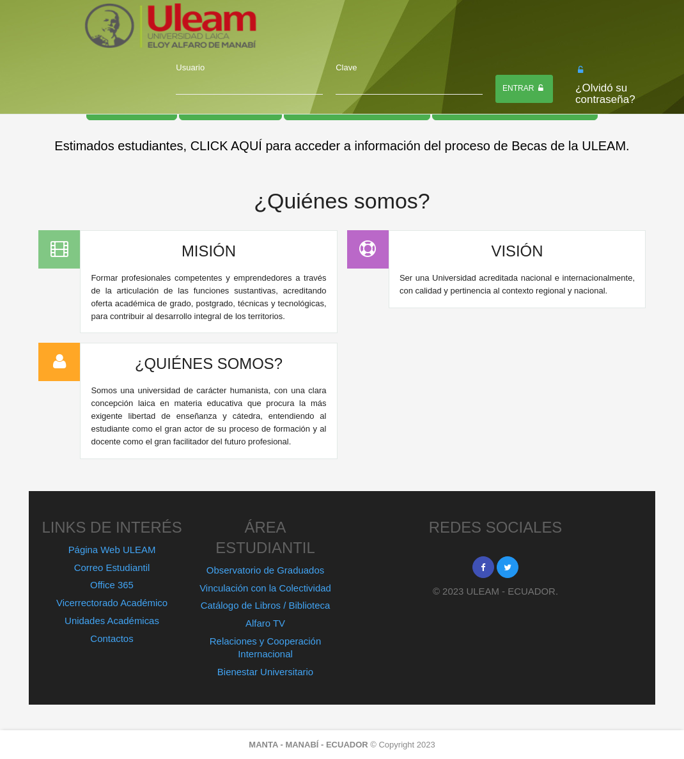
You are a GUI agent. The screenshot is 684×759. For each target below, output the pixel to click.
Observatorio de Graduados (265, 570)
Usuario (190, 67)
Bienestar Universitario (265, 671)
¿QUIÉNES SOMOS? (209, 363)
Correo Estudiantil (112, 567)
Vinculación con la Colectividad (265, 588)
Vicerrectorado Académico (111, 602)
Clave (346, 67)
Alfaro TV (265, 623)
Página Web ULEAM (112, 549)
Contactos (111, 638)
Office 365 (112, 584)
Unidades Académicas (112, 620)
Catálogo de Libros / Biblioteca (265, 605)
